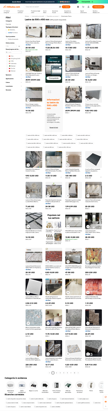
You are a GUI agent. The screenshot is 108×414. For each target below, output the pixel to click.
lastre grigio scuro (83, 399)
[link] (105, 397)
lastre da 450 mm (48, 147)
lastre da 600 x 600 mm (83, 135)
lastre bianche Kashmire (67, 399)
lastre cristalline (55, 406)
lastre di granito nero (40, 406)
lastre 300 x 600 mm (48, 139)
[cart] (83, 7)
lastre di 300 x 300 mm (51, 143)
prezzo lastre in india (12, 403)
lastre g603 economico (83, 403)
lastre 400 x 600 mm (32, 139)
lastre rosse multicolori (44, 403)
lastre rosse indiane (25, 406)
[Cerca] (66, 6)
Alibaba (27, 16)
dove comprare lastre (28, 403)
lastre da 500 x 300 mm (86, 143)
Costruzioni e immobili (38, 16)
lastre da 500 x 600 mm (50, 135)
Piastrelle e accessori (53, 16)
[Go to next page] (78, 372)
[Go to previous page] (49, 372)
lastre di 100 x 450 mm (32, 135)
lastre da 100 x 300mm (33, 147)
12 (74, 372)
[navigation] (14, 194)
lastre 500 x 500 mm (81, 139)
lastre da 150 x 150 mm (64, 147)
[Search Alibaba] (42, 7)
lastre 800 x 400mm (66, 135)
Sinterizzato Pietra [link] (66, 16)
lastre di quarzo (52, 399)
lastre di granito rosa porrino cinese (16, 399)
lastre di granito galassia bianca (64, 403)
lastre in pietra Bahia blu (36, 399)
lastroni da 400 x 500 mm (33, 143)
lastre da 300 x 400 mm (65, 139)
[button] (60, 7)
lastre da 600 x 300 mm (68, 143)
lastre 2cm (97, 403)
